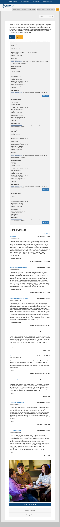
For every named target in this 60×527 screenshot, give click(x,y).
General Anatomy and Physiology (18, 269)
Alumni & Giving (37, 2)
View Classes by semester (35, 42)
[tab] (12, 38)
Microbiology (13, 237)
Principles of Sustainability (17, 404)
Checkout (50, 18)
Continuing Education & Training (43, 11)
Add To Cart (45, 97)
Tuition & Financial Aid (32, 11)
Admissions (24, 11)
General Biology (14, 380)
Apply (57, 11)
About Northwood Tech (24, 2)
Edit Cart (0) (43, 18)
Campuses (53, 11)
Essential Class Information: (16, 63)
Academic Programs (16, 11)
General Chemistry (15, 332)
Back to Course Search (12, 18)
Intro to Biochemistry (15, 432)
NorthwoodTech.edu (48, 2)
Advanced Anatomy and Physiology (19, 300)
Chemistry (12, 357)
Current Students (12, 2)
